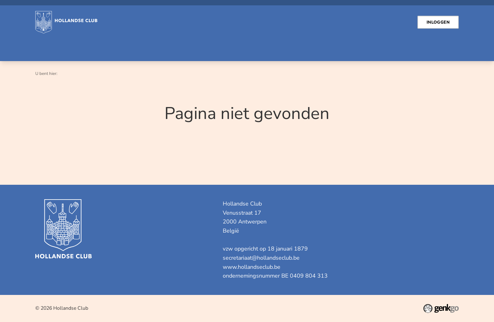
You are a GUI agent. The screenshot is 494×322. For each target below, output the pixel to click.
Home (43, 47)
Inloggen (100, 47)
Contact (68, 47)
